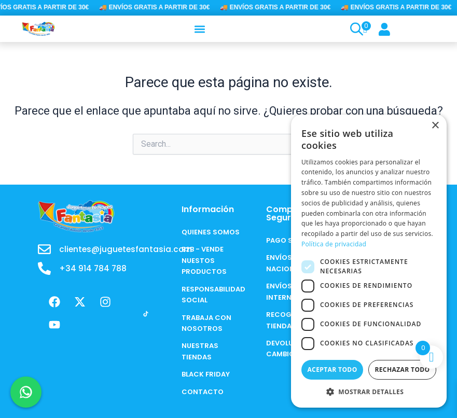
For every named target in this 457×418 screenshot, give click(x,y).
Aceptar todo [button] (332, 369)
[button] (200, 28)
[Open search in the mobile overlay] (352, 29)
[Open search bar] (355, 29)
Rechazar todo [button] (402, 369)
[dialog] (369, 261)
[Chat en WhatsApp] (25, 392)
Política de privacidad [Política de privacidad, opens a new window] (333, 244)
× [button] (435, 126)
